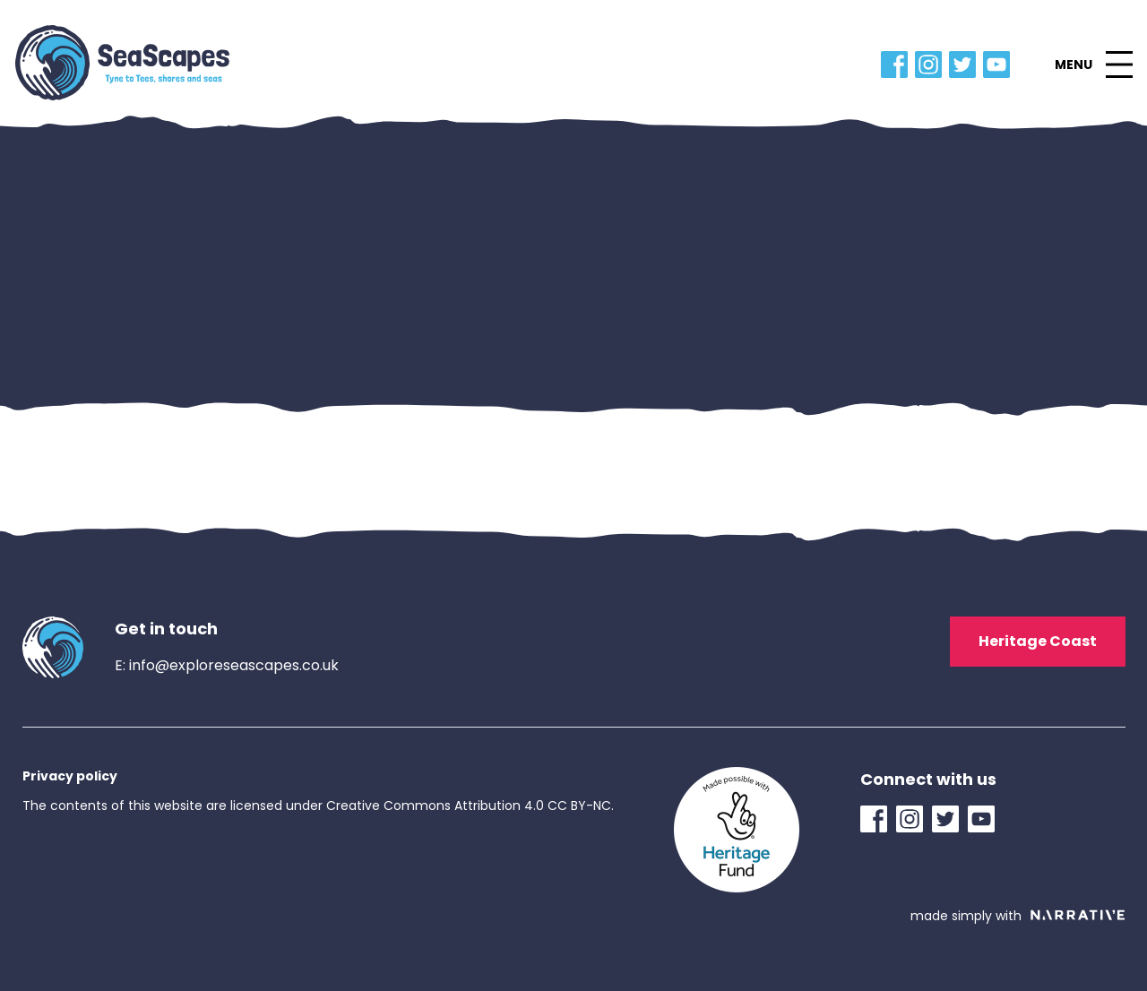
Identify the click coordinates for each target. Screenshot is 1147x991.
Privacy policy (69, 776)
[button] (1093, 64)
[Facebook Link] (898, 64)
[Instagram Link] (932, 64)
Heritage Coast (1038, 641)
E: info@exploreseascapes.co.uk (227, 665)
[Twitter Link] (966, 64)
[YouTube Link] (1000, 64)
